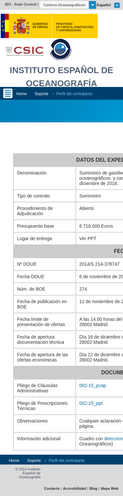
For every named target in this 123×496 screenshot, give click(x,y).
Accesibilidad (74, 488)
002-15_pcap (92, 385)
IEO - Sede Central (20, 4)
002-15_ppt (91, 403)
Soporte (42, 94)
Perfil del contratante (74, 94)
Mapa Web (109, 488)
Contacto (52, 488)
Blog (93, 488)
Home (21, 94)
